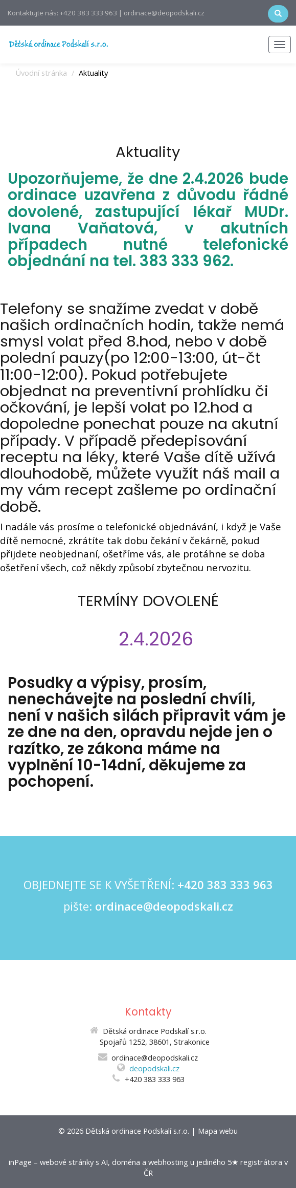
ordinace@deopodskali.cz (164, 906)
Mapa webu (218, 1131)
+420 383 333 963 (225, 884)
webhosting (168, 1162)
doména (126, 1162)
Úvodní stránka (41, 73)
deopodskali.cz (154, 1068)
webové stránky (67, 1162)
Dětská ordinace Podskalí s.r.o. (137, 1131)
